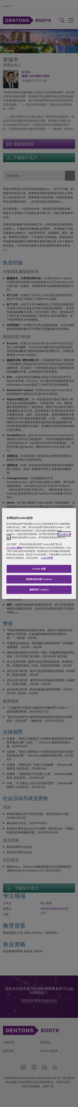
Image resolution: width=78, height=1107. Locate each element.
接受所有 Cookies (39, 589)
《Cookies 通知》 (14, 547)
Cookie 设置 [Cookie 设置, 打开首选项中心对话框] (39, 569)
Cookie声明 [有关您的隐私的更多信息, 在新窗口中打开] (47, 558)
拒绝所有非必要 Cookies (39, 579)
